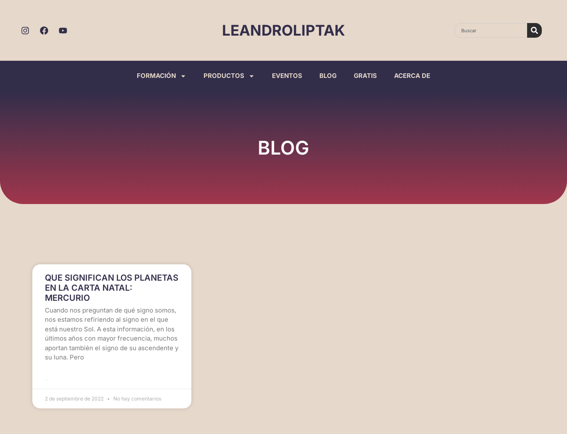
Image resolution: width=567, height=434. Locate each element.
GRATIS (365, 76)
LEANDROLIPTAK (283, 30)
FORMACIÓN (161, 76)
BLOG (328, 76)
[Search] (534, 30)
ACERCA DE (412, 76)
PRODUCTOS (229, 76)
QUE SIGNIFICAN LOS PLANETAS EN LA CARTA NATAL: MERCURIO (111, 288)
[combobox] (491, 30)
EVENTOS (287, 76)
